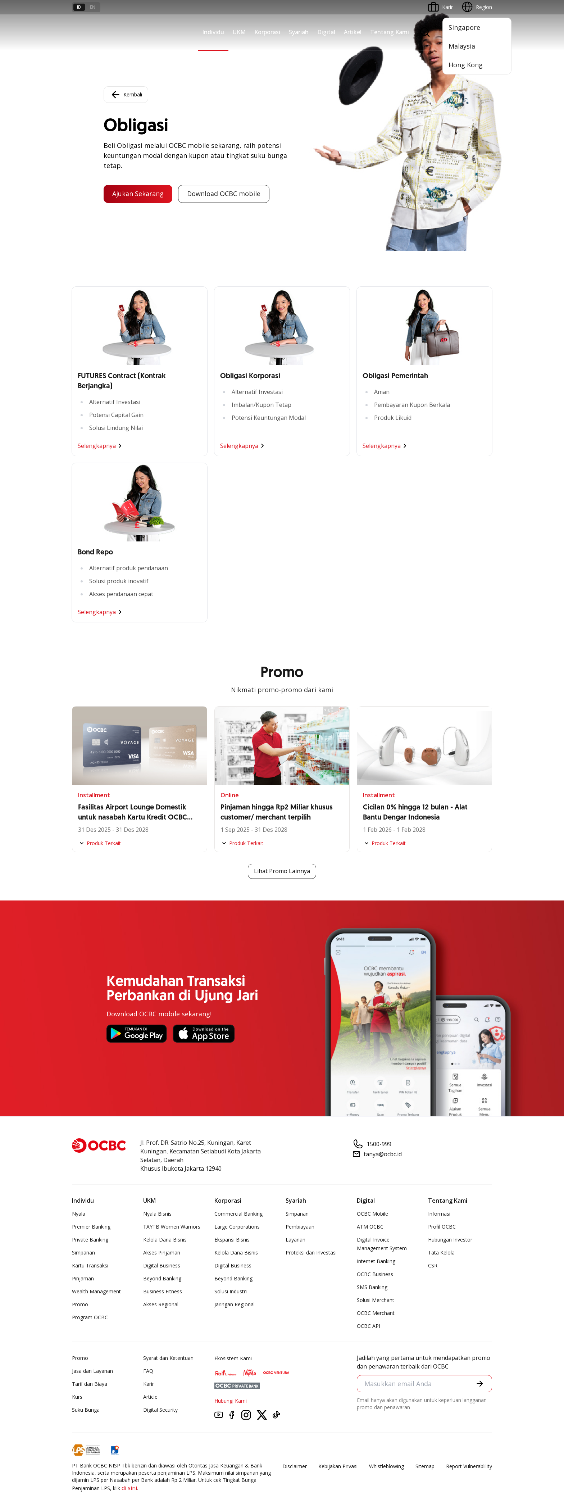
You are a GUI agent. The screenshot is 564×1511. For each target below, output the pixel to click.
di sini (129, 1488)
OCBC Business (375, 1274)
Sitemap (425, 1466)
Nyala (78, 1213)
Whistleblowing (386, 1466)
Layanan (295, 1239)
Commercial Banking (238, 1213)
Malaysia (462, 46)
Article (150, 1396)
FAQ (148, 1370)
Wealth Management (96, 1291)
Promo (80, 1304)
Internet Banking (376, 1261)
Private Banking (90, 1239)
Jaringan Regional (234, 1304)
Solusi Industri (230, 1291)
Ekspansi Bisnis (232, 1239)
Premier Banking (91, 1226)
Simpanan (83, 1252)
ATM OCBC (370, 1226)
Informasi (439, 1213)
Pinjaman (83, 1278)
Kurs (77, 1396)
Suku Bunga (86, 1409)
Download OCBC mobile (223, 194)
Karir (148, 1383)
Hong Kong (466, 64)
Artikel (352, 32)
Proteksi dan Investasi (311, 1252)
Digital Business (161, 1265)
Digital (326, 32)
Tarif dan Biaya (89, 1383)
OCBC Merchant (376, 1313)
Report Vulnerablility (469, 1466)
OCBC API (368, 1325)
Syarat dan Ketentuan (168, 1358)
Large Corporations (237, 1226)
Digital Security (160, 1409)
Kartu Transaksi (90, 1265)
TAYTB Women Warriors (171, 1226)
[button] (480, 1383)
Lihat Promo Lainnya (282, 871)
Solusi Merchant (375, 1300)
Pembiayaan (300, 1226)
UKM (239, 32)
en (92, 7)
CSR (432, 1265)
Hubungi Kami (230, 1400)
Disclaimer (294, 1466)
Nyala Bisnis (157, 1213)
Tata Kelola (441, 1252)
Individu (213, 32)
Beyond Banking (162, 1278)
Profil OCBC (442, 1226)
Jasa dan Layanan (92, 1370)
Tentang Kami (389, 32)
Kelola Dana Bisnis (165, 1239)
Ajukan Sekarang (138, 194)
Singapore (464, 27)
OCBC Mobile (372, 1213)
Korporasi (267, 32)
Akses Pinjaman (161, 1252)
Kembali (126, 94)
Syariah (299, 32)
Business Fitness (162, 1291)
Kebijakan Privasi (338, 1466)
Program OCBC (90, 1317)
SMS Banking (372, 1287)
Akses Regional (160, 1304)
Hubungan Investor (450, 1239)
